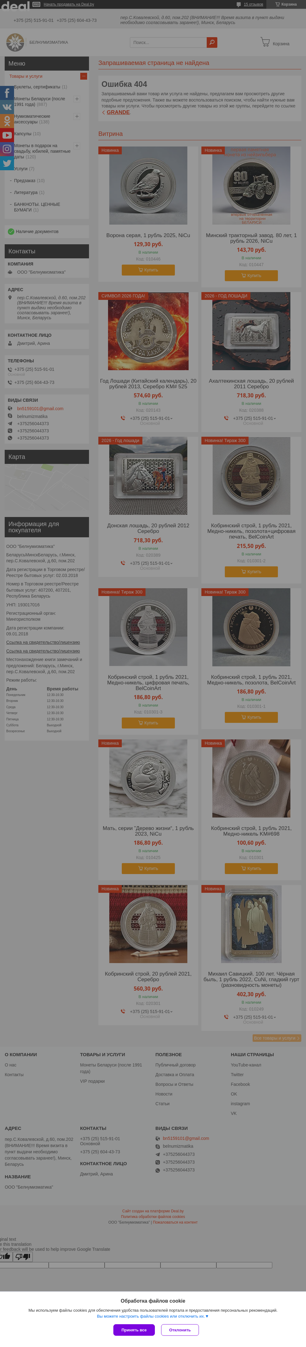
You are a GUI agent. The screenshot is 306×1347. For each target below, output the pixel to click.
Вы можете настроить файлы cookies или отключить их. (151, 1316)
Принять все (134, 1330)
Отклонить (180, 1330)
